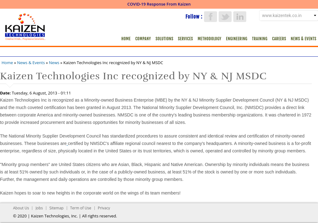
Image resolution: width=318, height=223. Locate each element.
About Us (21, 208)
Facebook (210, 16)
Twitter (225, 16)
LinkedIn (239, 16)
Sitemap (56, 208)
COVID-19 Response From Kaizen (159, 4)
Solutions (164, 38)
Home (126, 38)
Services (185, 38)
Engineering (237, 38)
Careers (279, 38)
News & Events (303, 38)
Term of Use (80, 208)
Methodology (209, 38)
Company (143, 38)
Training (260, 38)
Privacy (104, 208)
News (54, 62)
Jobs (39, 208)
